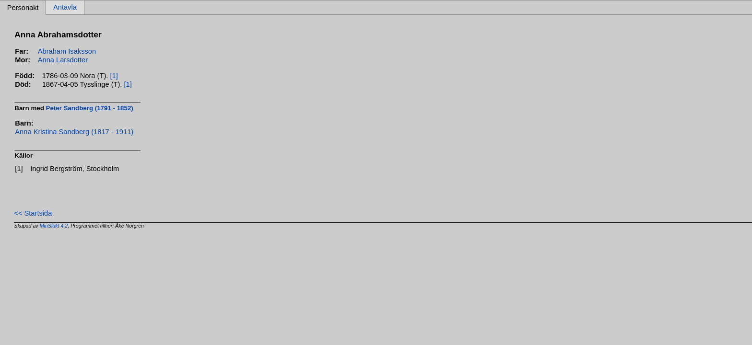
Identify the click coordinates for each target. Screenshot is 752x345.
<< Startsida (33, 213)
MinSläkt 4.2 (54, 226)
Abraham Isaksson (67, 51)
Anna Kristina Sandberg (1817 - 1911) (74, 132)
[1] (114, 76)
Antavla (65, 8)
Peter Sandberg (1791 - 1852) (89, 108)
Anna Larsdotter (63, 60)
